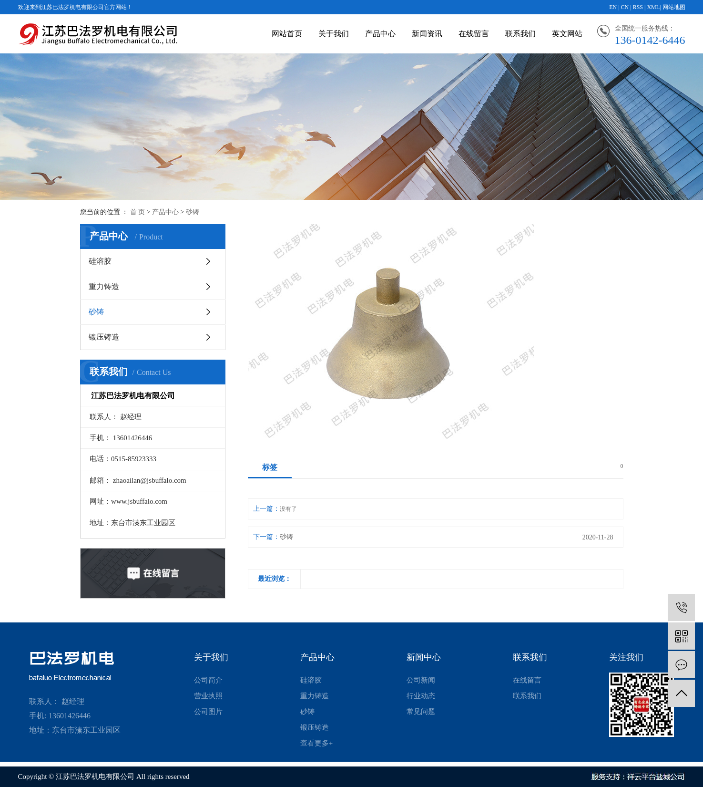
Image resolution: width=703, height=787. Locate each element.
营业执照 (208, 696)
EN (613, 7)
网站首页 (287, 34)
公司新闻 (421, 680)
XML (653, 7)
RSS (638, 7)
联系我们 (520, 34)
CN (625, 7)
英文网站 (567, 34)
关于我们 (333, 34)
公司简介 (208, 680)
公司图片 (208, 711)
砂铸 (192, 212)
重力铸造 (104, 286)
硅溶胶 (100, 261)
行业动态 (421, 696)
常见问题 (421, 711)
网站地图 (673, 7)
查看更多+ (316, 743)
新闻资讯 (427, 34)
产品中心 (380, 34)
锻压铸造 (104, 337)
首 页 (137, 212)
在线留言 (473, 34)
